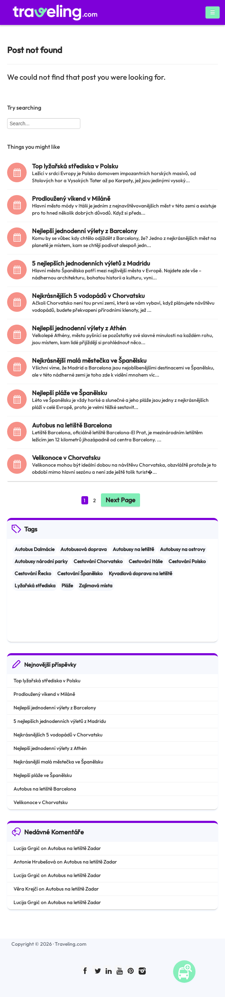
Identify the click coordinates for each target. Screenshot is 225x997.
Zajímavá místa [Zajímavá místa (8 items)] (95, 585)
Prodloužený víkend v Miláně (71, 198)
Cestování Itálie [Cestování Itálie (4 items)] (145, 561)
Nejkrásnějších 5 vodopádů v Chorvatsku (88, 296)
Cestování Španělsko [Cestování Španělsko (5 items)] (80, 573)
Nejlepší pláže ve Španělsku (69, 393)
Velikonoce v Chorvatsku (66, 457)
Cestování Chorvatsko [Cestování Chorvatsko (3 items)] (98, 561)
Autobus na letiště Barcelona (72, 425)
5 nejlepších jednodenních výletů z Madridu (91, 263)
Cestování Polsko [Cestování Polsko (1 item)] (187, 561)
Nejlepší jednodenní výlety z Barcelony (84, 231)
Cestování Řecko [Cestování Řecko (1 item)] (33, 573)
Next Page (120, 500)
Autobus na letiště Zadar (74, 848)
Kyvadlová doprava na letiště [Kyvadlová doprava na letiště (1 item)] (140, 573)
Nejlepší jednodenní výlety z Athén (79, 328)
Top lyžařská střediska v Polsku (75, 166)
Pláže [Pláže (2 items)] (67, 585)
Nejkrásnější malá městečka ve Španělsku (89, 360)
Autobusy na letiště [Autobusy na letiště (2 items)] (133, 549)
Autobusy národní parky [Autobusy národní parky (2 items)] (41, 561)
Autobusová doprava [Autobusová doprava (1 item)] (83, 549)
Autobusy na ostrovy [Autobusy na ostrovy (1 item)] (182, 549)
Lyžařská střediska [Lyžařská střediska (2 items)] (35, 585)
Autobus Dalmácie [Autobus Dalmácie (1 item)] (34, 549)
